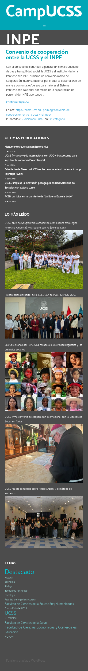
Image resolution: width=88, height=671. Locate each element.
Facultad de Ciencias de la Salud (26, 623)
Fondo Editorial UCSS (16, 608)
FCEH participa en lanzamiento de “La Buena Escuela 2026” (39, 196)
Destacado (19, 572)
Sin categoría (57, 119)
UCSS (10, 613)
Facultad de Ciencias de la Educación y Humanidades (39, 604)
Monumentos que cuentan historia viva (26, 146)
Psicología (10, 595)
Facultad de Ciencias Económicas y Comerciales (41, 627)
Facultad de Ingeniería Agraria (20, 599)
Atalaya (8, 586)
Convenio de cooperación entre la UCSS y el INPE (37, 54)
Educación (11, 632)
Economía (10, 581)
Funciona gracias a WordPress (25, 660)
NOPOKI (9, 636)
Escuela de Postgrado (16, 590)
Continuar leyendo (17, 102)
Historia (8, 577)
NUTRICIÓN (11, 618)
